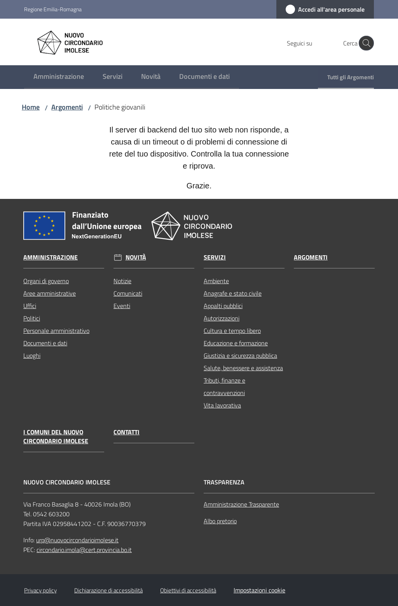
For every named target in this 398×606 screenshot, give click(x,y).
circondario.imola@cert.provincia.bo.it (84, 549)
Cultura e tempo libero (232, 330)
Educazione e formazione (236, 343)
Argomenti (67, 107)
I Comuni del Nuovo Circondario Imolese (55, 437)
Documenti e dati (45, 343)
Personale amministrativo (56, 330)
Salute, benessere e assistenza (243, 368)
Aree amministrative (49, 293)
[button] (364, 43)
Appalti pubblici (223, 305)
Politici (31, 318)
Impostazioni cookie (259, 590)
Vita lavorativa (222, 405)
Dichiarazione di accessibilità (108, 590)
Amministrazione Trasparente (241, 504)
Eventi (121, 305)
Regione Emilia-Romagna (53, 9)
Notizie (122, 281)
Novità (136, 257)
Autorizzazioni (221, 318)
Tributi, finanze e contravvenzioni (224, 386)
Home (31, 107)
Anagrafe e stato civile (233, 293)
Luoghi (31, 355)
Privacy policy (40, 590)
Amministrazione (50, 257)
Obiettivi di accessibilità (188, 590)
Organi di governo (46, 281)
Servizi (215, 257)
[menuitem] (58, 77)
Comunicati (127, 293)
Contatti (126, 432)
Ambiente (216, 281)
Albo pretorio (220, 521)
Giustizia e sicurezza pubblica (240, 355)
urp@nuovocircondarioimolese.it (77, 540)
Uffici (29, 305)
